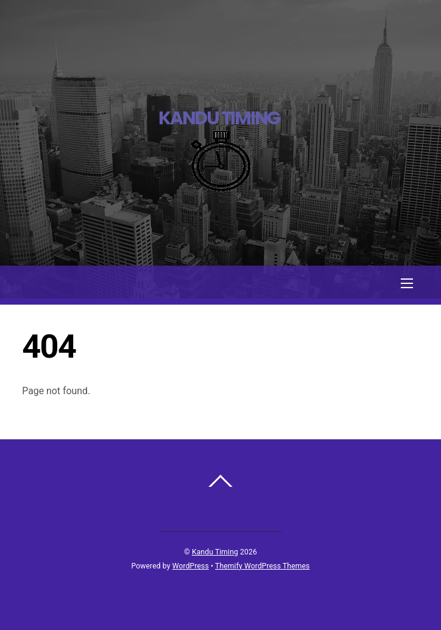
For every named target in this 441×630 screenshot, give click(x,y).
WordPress (190, 566)
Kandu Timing (215, 552)
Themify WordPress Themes (262, 566)
